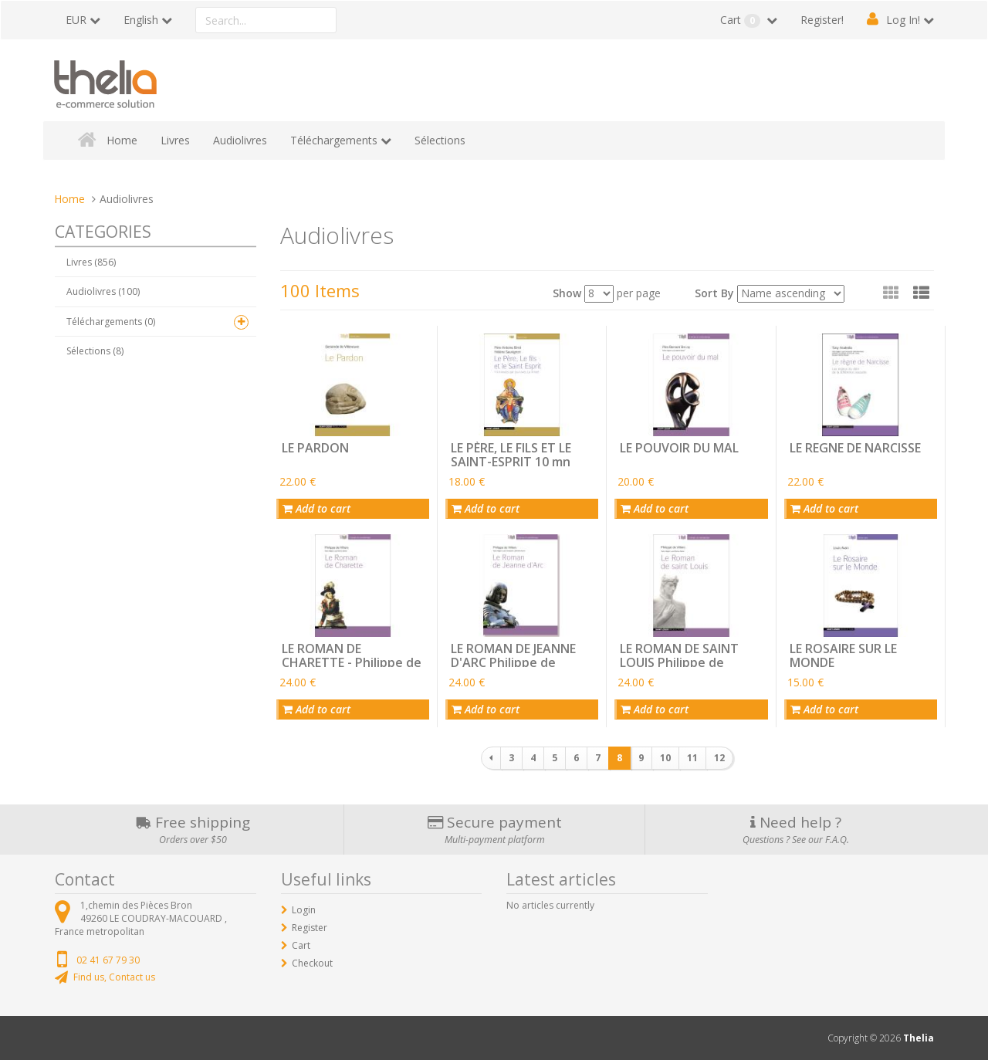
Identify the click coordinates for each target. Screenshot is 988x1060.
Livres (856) (91, 262)
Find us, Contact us (114, 977)
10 (665, 757)
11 (692, 757)
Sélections (439, 140)
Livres (175, 140)
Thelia (918, 1038)
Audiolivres (240, 140)
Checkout (312, 963)
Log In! (903, 19)
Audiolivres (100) (103, 291)
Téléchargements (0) (110, 321)
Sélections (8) (95, 350)
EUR (76, 19)
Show (567, 293)
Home (122, 140)
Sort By (714, 293)
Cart (741, 20)
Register (309, 927)
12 (719, 757)
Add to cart (316, 508)
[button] (921, 292)
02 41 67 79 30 (108, 960)
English (141, 19)
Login (304, 909)
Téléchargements (333, 140)
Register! (822, 19)
